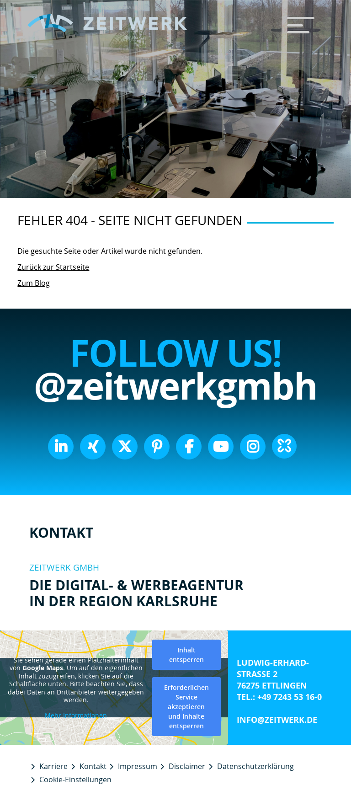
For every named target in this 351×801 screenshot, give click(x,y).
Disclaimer (187, 766)
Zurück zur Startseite (53, 267)
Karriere (53, 766)
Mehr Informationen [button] (76, 715)
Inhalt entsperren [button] (186, 655)
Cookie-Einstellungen (75, 779)
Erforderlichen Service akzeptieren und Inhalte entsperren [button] (186, 706)
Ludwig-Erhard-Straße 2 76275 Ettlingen (273, 674)
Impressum (137, 766)
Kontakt (93, 766)
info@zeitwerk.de (277, 720)
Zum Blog (33, 283)
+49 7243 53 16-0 (289, 697)
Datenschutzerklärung (255, 766)
